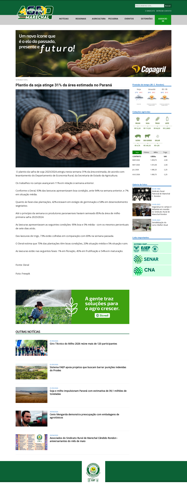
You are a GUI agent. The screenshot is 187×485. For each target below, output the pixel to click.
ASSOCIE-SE (163, 20)
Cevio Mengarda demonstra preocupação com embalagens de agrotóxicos (84, 416)
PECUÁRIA (113, 19)
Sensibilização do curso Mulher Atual (160, 223)
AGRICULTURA (99, 19)
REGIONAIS (81, 19)
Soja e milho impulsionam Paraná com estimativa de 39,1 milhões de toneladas (88, 392)
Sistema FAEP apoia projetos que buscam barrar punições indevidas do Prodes (88, 369)
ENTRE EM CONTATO (163, 11)
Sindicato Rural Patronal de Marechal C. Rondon (161, 193)
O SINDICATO (150, 11)
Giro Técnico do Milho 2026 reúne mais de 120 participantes (83, 343)
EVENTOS (129, 19)
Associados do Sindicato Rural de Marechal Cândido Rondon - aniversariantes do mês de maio (84, 439)
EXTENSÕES (147, 19)
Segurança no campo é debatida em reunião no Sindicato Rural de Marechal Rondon (161, 210)
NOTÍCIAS (64, 19)
